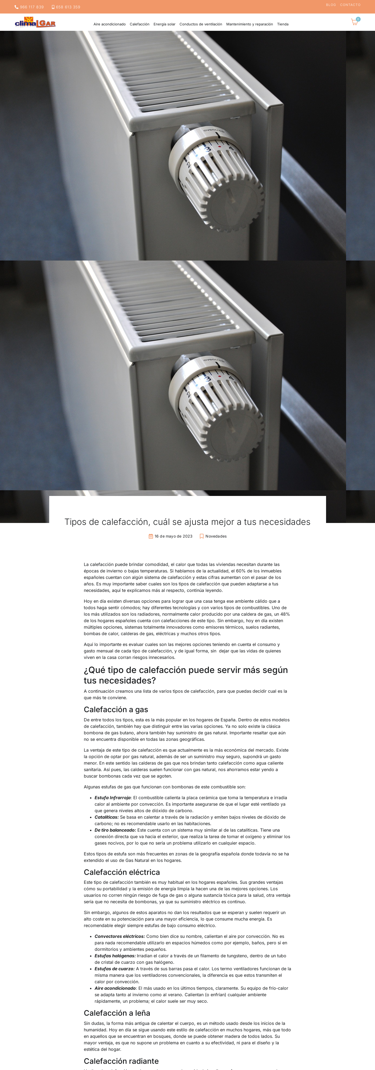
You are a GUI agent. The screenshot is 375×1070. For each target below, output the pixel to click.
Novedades (216, 536)
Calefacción (140, 24)
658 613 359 (66, 7)
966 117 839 (29, 7)
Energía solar (164, 24)
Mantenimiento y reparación (249, 24)
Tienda (282, 24)
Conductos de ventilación (201, 24)
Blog (331, 4)
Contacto (350, 4)
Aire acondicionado (110, 24)
